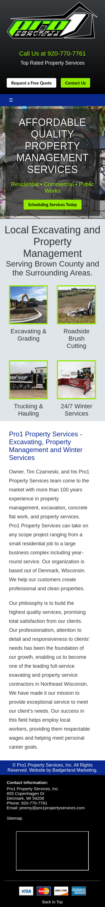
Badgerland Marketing (74, 770)
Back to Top (52, 902)
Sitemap (14, 818)
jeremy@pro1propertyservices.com (52, 807)
